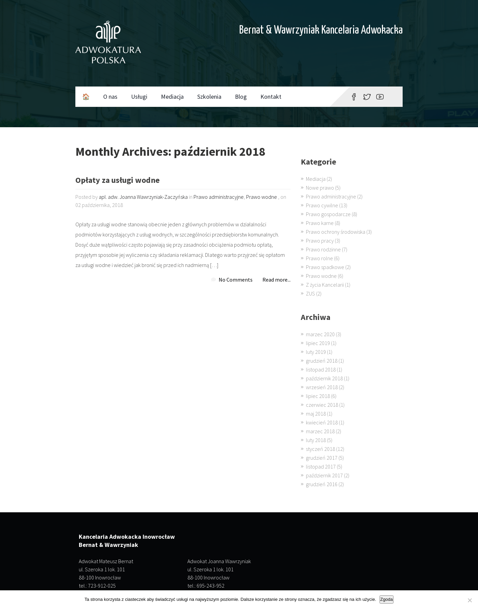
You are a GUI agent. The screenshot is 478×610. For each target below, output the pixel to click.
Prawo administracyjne (219, 196)
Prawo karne (320, 223)
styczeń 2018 (320, 448)
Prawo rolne (319, 258)
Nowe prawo (320, 187)
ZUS (310, 293)
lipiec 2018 (318, 396)
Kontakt (270, 96)
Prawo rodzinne (323, 249)
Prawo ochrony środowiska (335, 231)
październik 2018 (324, 378)
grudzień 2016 (321, 484)
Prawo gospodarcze (328, 214)
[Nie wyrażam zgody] (469, 600)
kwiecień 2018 (322, 422)
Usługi (139, 96)
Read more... (276, 279)
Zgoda (386, 599)
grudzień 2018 (321, 360)
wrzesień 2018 (322, 387)
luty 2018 (316, 440)
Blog (241, 96)
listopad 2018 (321, 369)
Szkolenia (209, 96)
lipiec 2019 (318, 343)
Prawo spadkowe (325, 267)
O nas (110, 96)
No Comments (236, 279)
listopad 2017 (321, 466)
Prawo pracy (320, 240)
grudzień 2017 (321, 457)
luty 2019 (316, 351)
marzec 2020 (320, 334)
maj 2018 (316, 413)
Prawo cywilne (322, 205)
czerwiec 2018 (322, 404)
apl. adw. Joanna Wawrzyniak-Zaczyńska (143, 196)
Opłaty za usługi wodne (117, 180)
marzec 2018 (320, 431)
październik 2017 (324, 475)
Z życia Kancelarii (325, 284)
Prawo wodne (261, 196)
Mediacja (172, 96)
